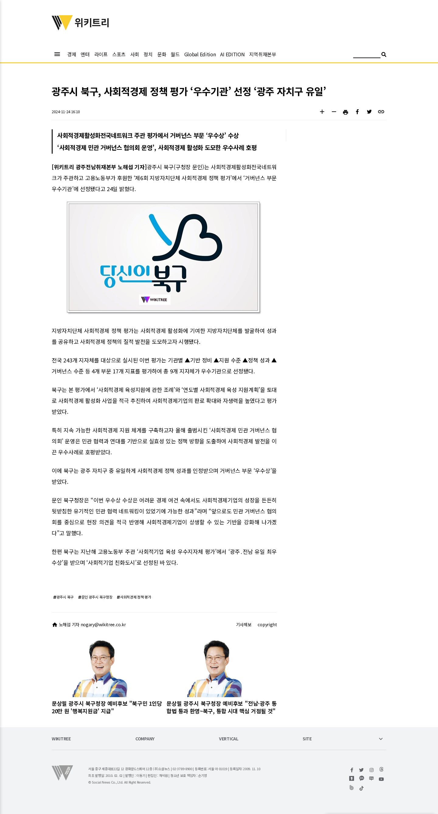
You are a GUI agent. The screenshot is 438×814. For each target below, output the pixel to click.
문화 (161, 54)
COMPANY (145, 739)
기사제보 (244, 624)
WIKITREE (61, 739)
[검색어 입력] (367, 55)
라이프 (101, 54)
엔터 (85, 54)
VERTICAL (228, 739)
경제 (71, 54)
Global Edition (200, 54)
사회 (134, 54)
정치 (148, 54)
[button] (322, 112)
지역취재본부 (262, 54)
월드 (175, 54)
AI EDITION (232, 54)
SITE (307, 739)
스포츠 (119, 54)
